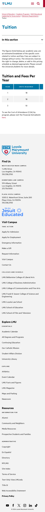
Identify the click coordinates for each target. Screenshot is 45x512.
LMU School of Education (12, 307)
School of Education (8, 14)
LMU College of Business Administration (19, 282)
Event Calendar (8, 377)
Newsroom (6, 399)
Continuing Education (11, 342)
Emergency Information (11, 242)
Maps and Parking (9, 393)
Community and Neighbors (13, 423)
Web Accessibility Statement (14, 490)
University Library (9, 359)
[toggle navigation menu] (32, 3)
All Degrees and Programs (13, 337)
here (4, 117)
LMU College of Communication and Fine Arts (21, 288)
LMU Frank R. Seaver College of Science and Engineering (20, 295)
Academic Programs (22, 14)
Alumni (5, 417)
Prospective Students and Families (16, 434)
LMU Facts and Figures (11, 382)
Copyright (6, 446)
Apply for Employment (11, 237)
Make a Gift (6, 248)
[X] (19, 505)
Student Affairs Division (12, 353)
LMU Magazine (8, 388)
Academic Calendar (10, 331)
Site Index (6, 468)
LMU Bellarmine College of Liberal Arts (18, 277)
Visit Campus (7, 259)
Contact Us (6, 264)
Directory (6, 457)
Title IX (5, 485)
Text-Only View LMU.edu (12, 479)
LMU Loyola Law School (12, 302)
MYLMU (5, 463)
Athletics (5, 371)
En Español (6, 452)
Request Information (10, 253)
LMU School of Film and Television (16, 312)
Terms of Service (9, 474)
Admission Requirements (30, 16)
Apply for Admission (10, 231)
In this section (10, 39)
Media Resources (9, 428)
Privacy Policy (8, 496)
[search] (38, 3)
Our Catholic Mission (10, 348)
